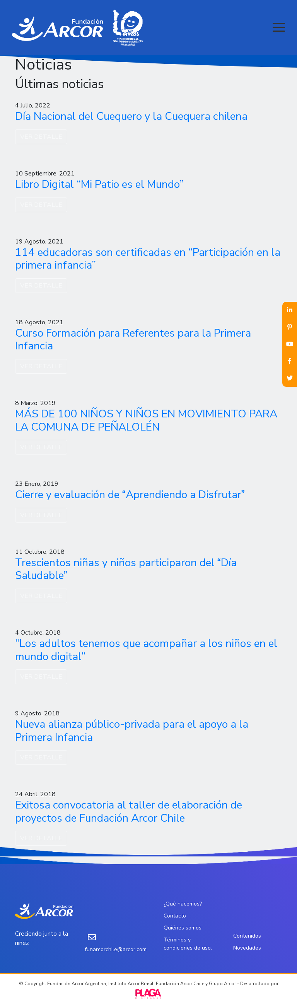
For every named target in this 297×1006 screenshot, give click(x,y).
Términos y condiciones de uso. (188, 944)
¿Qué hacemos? (183, 903)
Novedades (247, 948)
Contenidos (247, 936)
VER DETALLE (41, 137)
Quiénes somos (182, 927)
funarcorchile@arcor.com (116, 949)
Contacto (175, 915)
